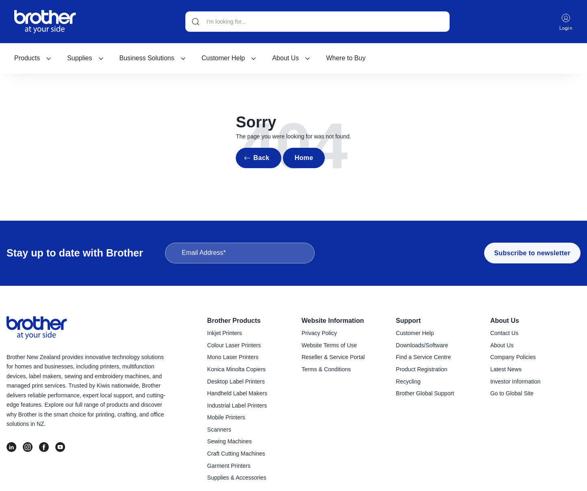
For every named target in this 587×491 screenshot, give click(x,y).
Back (261, 157)
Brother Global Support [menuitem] (425, 393)
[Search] (317, 21)
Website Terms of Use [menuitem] (329, 345)
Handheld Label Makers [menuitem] (237, 393)
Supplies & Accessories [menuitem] (237, 477)
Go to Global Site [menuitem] (512, 393)
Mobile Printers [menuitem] (226, 417)
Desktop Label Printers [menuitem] (236, 381)
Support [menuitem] (408, 320)
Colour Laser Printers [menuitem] (234, 345)
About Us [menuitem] (504, 320)
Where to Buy (345, 58)
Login (566, 22)
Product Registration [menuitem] (422, 369)
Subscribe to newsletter (532, 253)
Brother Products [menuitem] (234, 320)
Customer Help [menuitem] (415, 333)
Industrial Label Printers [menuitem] (237, 405)
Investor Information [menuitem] (515, 381)
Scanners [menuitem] (219, 429)
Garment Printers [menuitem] (229, 466)
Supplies (85, 58)
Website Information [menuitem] (333, 320)
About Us (291, 58)
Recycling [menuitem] (408, 381)
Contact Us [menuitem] (504, 333)
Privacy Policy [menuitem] (319, 333)
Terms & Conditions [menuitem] (326, 369)
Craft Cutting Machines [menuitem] (236, 453)
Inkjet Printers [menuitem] (224, 333)
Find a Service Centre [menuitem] (423, 357)
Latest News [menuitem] (506, 369)
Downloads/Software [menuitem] (422, 345)
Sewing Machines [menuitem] (229, 441)
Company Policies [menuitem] (513, 357)
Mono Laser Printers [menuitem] (233, 357)
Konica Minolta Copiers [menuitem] (236, 369)
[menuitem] (33, 58)
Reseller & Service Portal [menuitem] (333, 357)
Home (304, 157)
